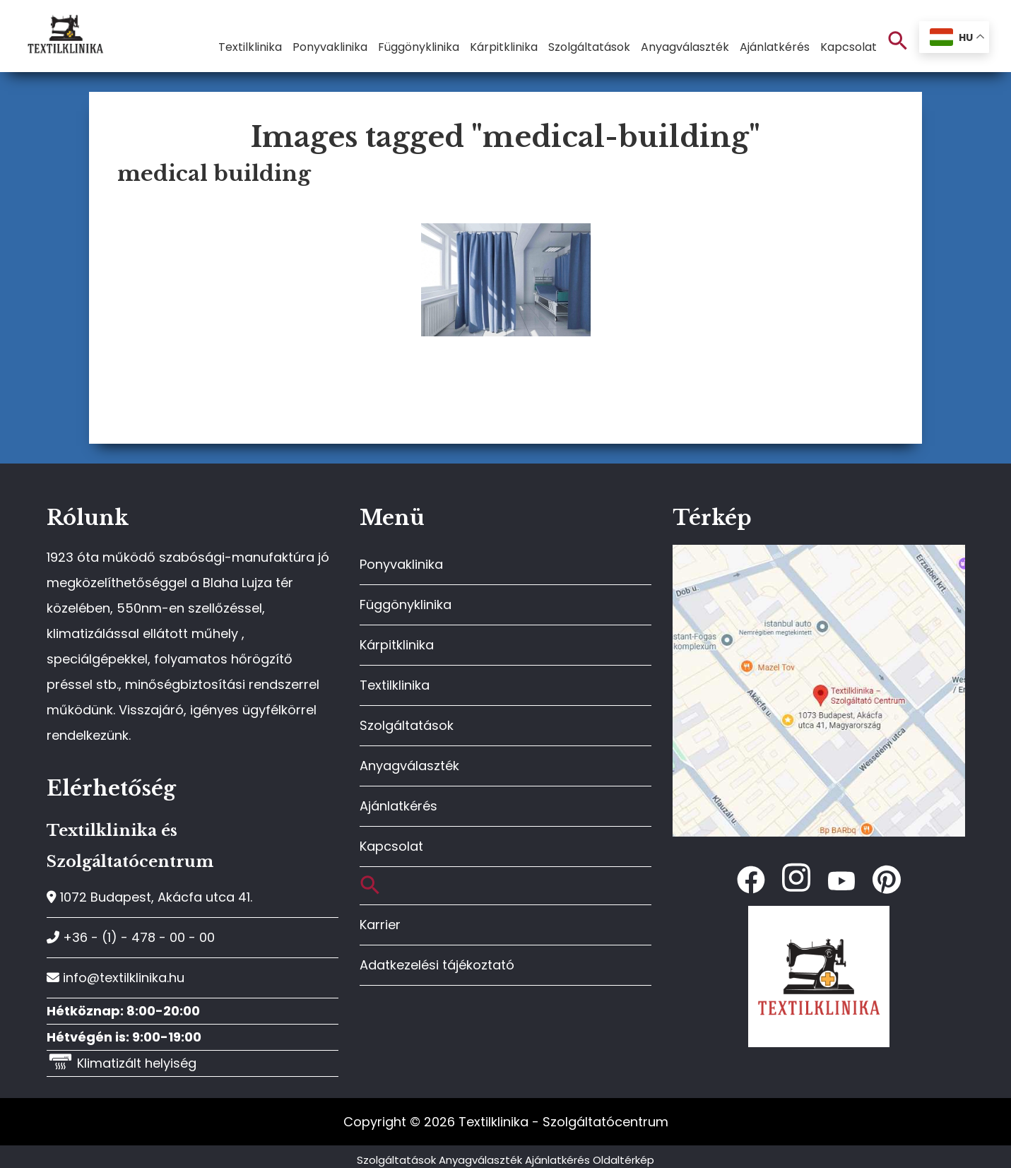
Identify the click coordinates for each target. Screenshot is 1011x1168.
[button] (898, 41)
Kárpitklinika (397, 645)
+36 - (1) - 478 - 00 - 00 (131, 937)
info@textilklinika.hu (115, 977)
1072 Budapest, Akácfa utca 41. (149, 897)
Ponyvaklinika (401, 564)
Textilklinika (395, 685)
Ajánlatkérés (398, 806)
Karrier (380, 924)
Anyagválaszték (409, 765)
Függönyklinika (405, 604)
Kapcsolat (391, 846)
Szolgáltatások (407, 725)
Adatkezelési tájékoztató (437, 965)
